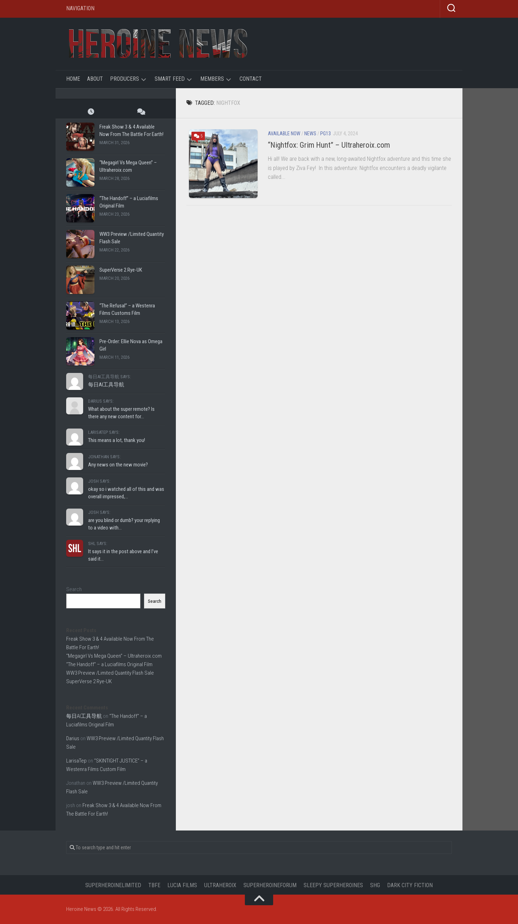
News (310, 133)
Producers (124, 78)
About (95, 78)
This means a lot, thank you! (116, 440)
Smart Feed (170, 78)
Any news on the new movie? (118, 464)
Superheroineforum (270, 885)
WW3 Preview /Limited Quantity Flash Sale (110, 673)
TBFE (154, 885)
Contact (251, 78)
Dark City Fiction (410, 885)
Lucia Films (182, 885)
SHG (375, 885)
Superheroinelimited (113, 885)
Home (73, 78)
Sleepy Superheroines (333, 885)
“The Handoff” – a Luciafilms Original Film (109, 664)
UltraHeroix (220, 885)
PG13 (325, 133)
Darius (72, 738)
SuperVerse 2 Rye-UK (120, 270)
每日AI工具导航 (106, 384)
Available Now (284, 133)
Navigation (80, 8)
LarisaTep (76, 761)
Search (74, 589)
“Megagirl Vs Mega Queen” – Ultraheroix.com (114, 656)
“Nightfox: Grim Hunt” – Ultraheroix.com (329, 145)
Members (212, 78)
